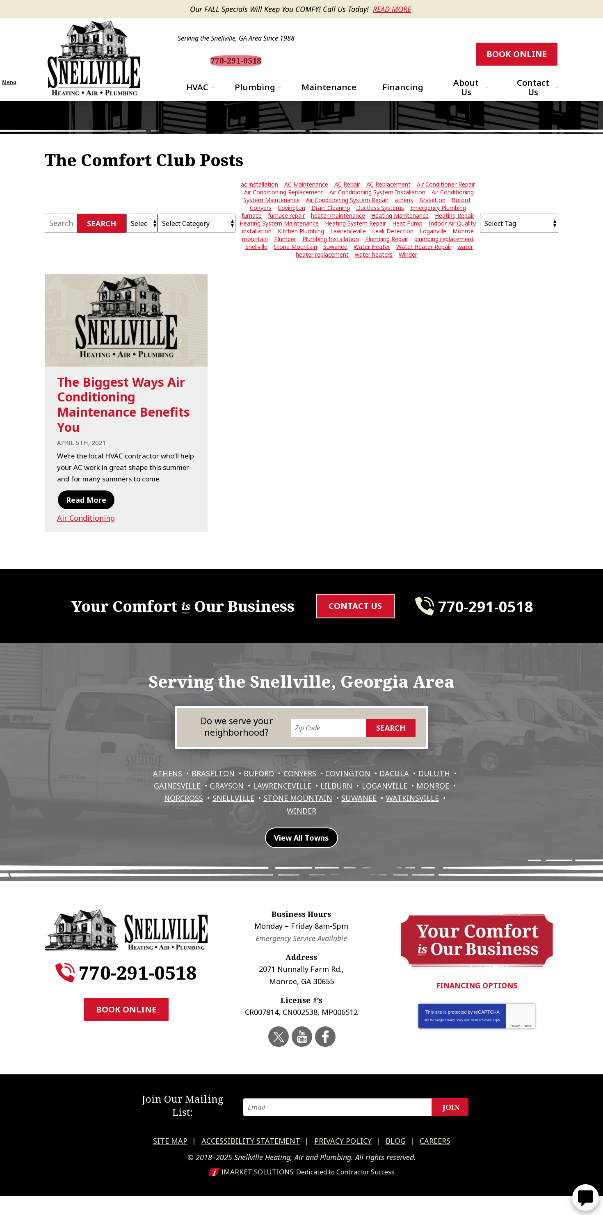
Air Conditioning (86, 542)
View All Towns (301, 869)
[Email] (360, 1130)
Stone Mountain (351, 825)
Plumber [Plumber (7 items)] (285, 253)
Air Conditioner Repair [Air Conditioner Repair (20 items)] (446, 198)
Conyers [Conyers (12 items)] (261, 222)
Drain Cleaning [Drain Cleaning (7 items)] (330, 222)
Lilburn (381, 814)
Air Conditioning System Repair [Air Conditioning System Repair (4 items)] (347, 214)
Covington (371, 802)
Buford (278, 802)
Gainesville (215, 814)
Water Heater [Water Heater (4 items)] (372, 260)
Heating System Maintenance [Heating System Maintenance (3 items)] (279, 237)
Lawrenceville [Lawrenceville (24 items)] (348, 245)
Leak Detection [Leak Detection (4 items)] (392, 245)
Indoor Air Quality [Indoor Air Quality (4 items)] (452, 237)
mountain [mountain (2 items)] (255, 253)
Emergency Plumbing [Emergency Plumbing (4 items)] (438, 222)
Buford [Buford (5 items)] (461, 214)
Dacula (419, 802)
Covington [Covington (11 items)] (291, 222)
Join (451, 1130)
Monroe (187, 825)
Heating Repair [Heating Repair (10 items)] (454, 229)
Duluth (165, 814)
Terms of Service (481, 1050)
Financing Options (476, 1016)
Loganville (430, 814)
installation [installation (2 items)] (257, 245)
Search (101, 237)
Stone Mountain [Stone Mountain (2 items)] (295, 260)
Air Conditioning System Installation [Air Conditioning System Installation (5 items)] (377, 206)
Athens (183, 802)
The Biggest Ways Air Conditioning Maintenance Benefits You (123, 418)
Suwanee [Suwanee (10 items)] (335, 260)
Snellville (285, 825)
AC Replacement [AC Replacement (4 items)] (388, 198)
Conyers (321, 802)
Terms (527, 1056)
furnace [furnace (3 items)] (252, 229)
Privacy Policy (454, 1050)
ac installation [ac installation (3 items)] (259, 198)
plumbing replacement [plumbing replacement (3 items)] (444, 253)
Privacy (515, 1056)
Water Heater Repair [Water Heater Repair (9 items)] (423, 260)
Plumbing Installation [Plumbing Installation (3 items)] (330, 253)
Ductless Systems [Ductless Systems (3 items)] (380, 222)
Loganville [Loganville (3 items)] (433, 245)
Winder (333, 837)
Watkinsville (281, 837)
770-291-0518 (304, 60)
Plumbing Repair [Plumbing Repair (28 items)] (386, 253)
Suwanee (415, 825)
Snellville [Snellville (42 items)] (256, 260)
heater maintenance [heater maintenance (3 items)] (338, 229)
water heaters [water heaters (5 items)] (374, 268)
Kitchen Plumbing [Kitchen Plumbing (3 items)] (301, 245)
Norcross (234, 825)
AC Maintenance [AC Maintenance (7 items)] (306, 198)
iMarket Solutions (257, 1191)
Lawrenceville (324, 814)
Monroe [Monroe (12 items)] (463, 245)
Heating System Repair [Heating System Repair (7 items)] (355, 237)
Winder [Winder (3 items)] (408, 268)
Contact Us (355, 629)
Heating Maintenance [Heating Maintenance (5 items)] (400, 229)
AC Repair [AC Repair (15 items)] (347, 198)
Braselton (230, 802)
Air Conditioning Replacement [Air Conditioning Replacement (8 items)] (283, 206)
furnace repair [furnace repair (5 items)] (286, 229)
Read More (392, 9)
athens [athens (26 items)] (404, 214)
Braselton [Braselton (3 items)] (432, 214)
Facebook (324, 1066)
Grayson (267, 814)
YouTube (302, 1066)
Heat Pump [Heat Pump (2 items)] (407, 237)
